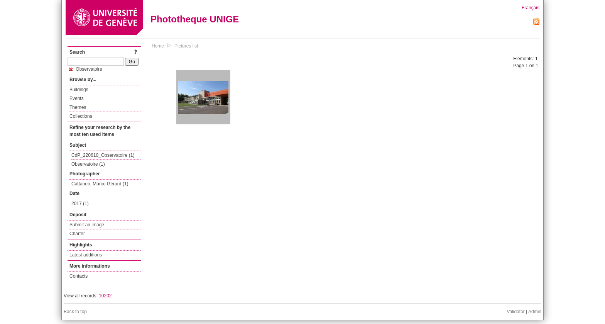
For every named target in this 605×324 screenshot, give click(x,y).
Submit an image (86, 224)
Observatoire (85, 69)
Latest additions (85, 255)
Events (76, 98)
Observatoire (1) (88, 164)
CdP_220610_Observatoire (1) (102, 155)
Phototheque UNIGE (194, 19)
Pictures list (186, 46)
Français (530, 7)
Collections (80, 116)
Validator (515, 311)
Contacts (78, 276)
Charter (77, 233)
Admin (534, 311)
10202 (105, 296)
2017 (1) (80, 203)
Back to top (75, 311)
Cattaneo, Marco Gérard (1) (99, 184)
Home (158, 46)
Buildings (78, 89)
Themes (77, 107)
